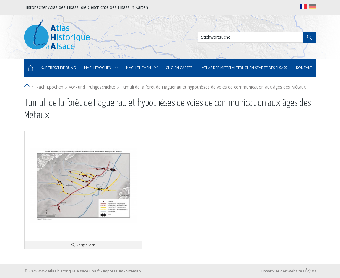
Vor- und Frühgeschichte (92, 87)
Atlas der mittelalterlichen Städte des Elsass (244, 67)
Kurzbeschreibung (58, 67)
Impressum (113, 271)
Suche (309, 37)
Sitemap (133, 271)
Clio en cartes (179, 67)
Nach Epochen (49, 87)
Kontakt (304, 67)
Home (30, 68)
